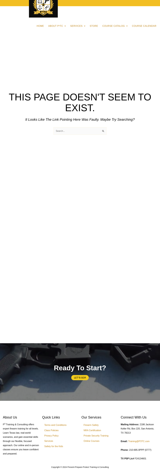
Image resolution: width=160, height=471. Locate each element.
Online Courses (91, 441)
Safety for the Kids (53, 446)
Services (77, 26)
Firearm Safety (91, 425)
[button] (57, 26)
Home (40, 26)
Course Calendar (144, 26)
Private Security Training (96, 435)
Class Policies (51, 430)
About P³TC (57, 26)
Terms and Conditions (55, 425)
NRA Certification (92, 430)
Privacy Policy (51, 435)
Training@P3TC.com (139, 441)
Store (94, 26)
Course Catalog (115, 26)
